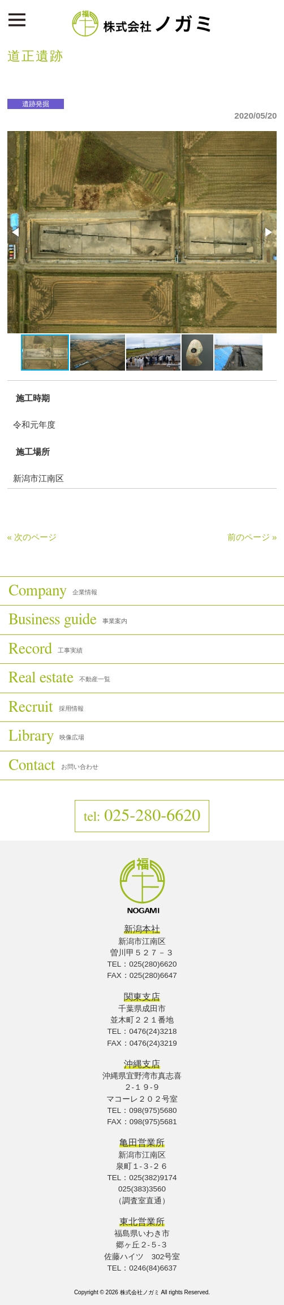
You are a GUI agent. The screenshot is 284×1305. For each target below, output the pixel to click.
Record (45, 648)
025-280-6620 (142, 815)
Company (52, 590)
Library (46, 735)
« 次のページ (32, 537)
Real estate (59, 677)
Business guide (67, 619)
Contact (53, 765)
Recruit (46, 707)
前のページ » (252, 537)
